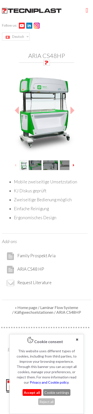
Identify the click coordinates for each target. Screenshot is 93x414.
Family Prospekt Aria (31, 256)
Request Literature (29, 283)
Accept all (32, 392)
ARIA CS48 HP (25, 269)
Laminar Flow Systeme (59, 307)
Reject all (46, 402)
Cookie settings (56, 392)
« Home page (26, 307)
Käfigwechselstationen (33, 312)
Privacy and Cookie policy (49, 382)
